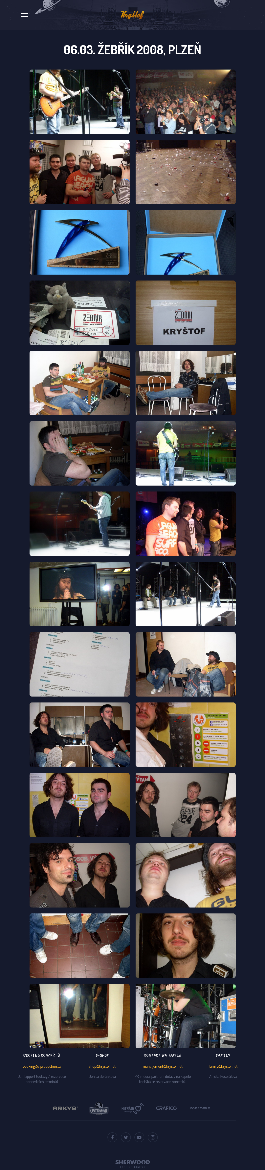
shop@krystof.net (102, 1066)
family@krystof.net (223, 1066)
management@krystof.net (163, 1066)
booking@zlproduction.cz (42, 1066)
